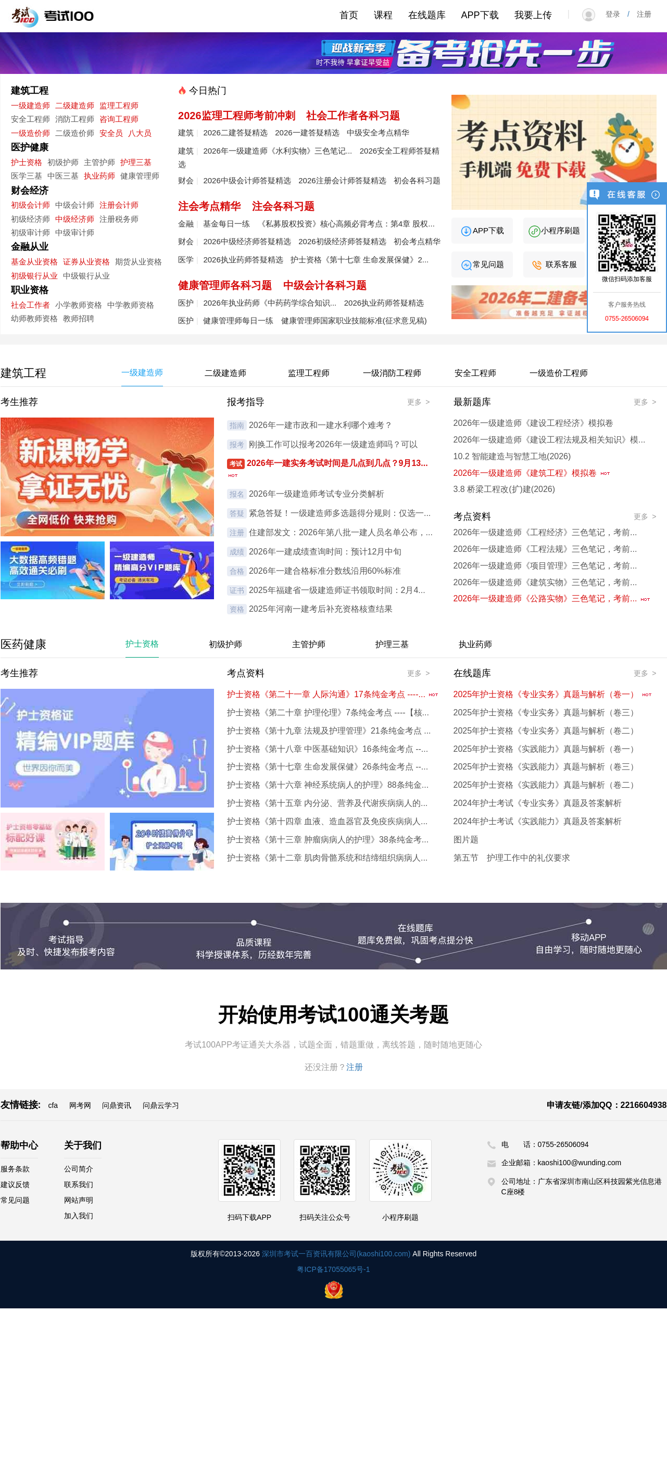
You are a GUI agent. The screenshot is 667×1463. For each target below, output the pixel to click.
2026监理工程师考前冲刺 (236, 115)
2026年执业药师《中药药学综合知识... (269, 302)
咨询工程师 (119, 119)
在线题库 (427, 15)
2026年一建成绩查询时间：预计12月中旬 (325, 551)
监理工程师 (119, 105)
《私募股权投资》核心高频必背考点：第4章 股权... (346, 223)
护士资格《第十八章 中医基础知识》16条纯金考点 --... (328, 749)
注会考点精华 (209, 206)
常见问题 (482, 264)
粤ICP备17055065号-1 (333, 1269)
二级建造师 (74, 105)
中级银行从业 (86, 275)
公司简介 (78, 1169)
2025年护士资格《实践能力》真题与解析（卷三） (546, 766)
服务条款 (15, 1169)
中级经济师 (74, 219)
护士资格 (26, 162)
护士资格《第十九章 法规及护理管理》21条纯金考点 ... (329, 730)
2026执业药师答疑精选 (243, 259)
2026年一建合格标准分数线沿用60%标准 (325, 570)
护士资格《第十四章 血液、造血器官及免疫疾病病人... (327, 821)
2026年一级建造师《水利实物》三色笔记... (277, 150)
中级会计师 (74, 204)
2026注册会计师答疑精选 (342, 180)
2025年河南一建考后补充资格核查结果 (321, 608)
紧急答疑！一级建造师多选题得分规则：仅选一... (340, 513)
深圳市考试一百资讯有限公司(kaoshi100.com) (336, 1254)
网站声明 (78, 1200)
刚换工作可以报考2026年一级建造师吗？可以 (333, 444)
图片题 (466, 839)
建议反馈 (15, 1184)
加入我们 (78, 1216)
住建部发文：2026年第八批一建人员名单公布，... (341, 532)
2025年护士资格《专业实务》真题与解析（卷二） (546, 730)
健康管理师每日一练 (238, 320)
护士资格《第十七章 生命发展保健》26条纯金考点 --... (328, 766)
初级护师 (63, 162)
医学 (186, 259)
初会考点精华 (417, 241)
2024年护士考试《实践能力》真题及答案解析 (538, 821)
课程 (383, 15)
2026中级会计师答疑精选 (247, 180)
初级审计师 (30, 232)
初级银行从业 (34, 275)
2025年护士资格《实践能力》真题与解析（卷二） (546, 784)
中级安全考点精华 (378, 132)
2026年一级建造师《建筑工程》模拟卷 (532, 473)
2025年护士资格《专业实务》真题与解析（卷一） (553, 694)
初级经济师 (30, 219)
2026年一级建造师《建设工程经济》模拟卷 (534, 423)
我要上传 (533, 15)
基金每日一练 (226, 223)
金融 (186, 223)
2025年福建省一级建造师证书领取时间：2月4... (337, 590)
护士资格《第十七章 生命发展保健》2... (360, 259)
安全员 (111, 133)
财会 (186, 180)
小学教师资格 (78, 304)
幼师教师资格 (34, 318)
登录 (616, 14)
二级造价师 (74, 133)
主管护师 (99, 162)
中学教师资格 (130, 304)
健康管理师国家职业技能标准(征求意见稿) (354, 320)
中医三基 (63, 175)
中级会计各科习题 (325, 285)
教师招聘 (78, 318)
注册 (640, 14)
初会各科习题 (417, 180)
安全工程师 (30, 119)
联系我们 (78, 1184)
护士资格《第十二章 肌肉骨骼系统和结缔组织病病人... (327, 857)
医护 (186, 302)
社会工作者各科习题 (353, 115)
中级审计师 (74, 232)
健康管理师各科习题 (225, 285)
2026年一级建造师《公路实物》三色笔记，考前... (552, 598)
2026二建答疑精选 (235, 132)
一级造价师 (30, 133)
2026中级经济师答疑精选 (247, 241)
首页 (348, 15)
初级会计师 (30, 204)
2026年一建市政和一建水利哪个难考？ (321, 425)
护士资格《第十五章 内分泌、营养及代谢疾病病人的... (327, 803)
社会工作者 (30, 304)
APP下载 (480, 15)
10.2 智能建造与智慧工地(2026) (512, 456)
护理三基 (136, 162)
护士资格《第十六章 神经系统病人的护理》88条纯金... (328, 784)
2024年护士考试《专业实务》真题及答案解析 (538, 803)
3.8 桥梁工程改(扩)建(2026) (505, 489)
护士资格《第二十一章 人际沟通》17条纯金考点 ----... (333, 694)
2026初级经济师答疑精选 (342, 241)
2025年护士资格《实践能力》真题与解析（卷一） (546, 749)
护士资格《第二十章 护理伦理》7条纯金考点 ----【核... (328, 712)
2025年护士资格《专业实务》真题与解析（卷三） (546, 712)
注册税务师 (119, 219)
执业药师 (99, 175)
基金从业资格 (34, 261)
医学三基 (26, 175)
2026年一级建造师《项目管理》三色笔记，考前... (545, 565)
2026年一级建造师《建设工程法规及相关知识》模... (550, 439)
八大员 (140, 133)
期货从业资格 (138, 261)
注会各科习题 (283, 206)
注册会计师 (119, 204)
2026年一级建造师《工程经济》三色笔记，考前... (545, 532)
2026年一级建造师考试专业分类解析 (316, 493)
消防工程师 (74, 119)
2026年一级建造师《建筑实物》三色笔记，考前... (545, 582)
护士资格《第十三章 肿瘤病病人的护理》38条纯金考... (328, 839)
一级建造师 (30, 105)
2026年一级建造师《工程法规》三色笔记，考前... (545, 549)
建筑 (186, 132)
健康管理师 (139, 175)
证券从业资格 (86, 261)
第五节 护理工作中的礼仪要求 (512, 857)
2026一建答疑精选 (307, 132)
